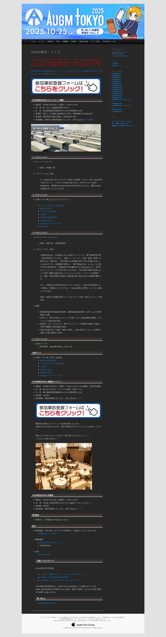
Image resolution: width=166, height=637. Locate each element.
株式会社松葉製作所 (48, 217)
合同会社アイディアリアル (51, 223)
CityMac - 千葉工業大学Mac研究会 (54, 577)
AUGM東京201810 (117, 95)
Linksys (43, 214)
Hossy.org (44, 226)
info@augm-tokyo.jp (48, 603)
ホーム (33, 41)
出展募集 (65, 41)
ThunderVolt (45, 554)
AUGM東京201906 (117, 97)
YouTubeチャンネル (109, 41)
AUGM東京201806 (117, 93)
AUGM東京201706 (117, 89)
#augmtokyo (123, 56)
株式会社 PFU (46, 208)
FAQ (57, 41)
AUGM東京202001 (117, 103)
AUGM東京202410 (117, 111)
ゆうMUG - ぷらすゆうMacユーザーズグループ (59, 580)
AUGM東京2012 (116, 77)
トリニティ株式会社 (48, 211)
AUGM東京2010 (116, 73)
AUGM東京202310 (117, 109)
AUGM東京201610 (117, 87)
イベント (42, 41)
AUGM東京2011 (116, 75)
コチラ (86, 120)
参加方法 (50, 41)
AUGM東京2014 (116, 81)
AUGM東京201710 (117, 91)
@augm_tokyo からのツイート (120, 52)
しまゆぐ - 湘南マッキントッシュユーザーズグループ (62, 574)
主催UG (73, 41)
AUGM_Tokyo (119, 54)
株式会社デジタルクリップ (51, 542)
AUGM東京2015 (116, 83)
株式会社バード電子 (48, 533)
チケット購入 (95, 41)
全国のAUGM (83, 41)
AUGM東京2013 (116, 79)
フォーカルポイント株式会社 (52, 205)
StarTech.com (46, 220)
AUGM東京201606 (117, 85)
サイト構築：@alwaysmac (120, 123)
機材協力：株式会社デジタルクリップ (123, 126)
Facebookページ (116, 66)
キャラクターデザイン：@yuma (122, 121)
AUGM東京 (115, 63)
